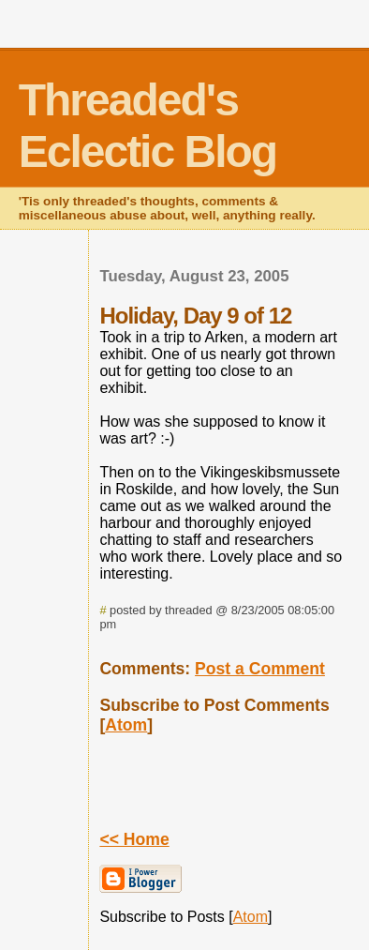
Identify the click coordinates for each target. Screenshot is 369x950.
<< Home (134, 839)
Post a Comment (260, 668)
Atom (126, 725)
